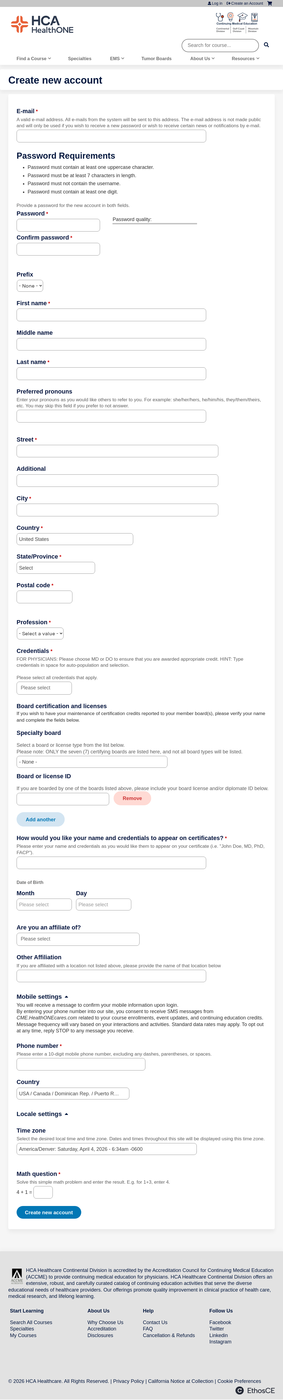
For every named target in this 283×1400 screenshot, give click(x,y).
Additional (31, 468)
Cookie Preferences (239, 1380)
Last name (31, 361)
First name (32, 303)
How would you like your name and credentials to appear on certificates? (120, 837)
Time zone (31, 1130)
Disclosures (100, 1335)
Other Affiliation (39, 957)
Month (26, 892)
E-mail (26, 111)
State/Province (37, 556)
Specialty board (39, 732)
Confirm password (43, 237)
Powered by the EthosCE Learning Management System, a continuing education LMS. (255, 1390)
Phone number (37, 1045)
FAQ (148, 1328)
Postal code (33, 585)
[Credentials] (39, 688)
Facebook (220, 1322)
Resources (243, 58)
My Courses (23, 1335)
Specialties (79, 58)
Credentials (33, 650)
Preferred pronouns (44, 391)
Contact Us (155, 1322)
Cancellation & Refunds (169, 1335)
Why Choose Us (106, 1322)
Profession (32, 622)
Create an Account (247, 3)
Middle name (35, 332)
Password (31, 213)
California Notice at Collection (180, 1380)
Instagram (220, 1341)
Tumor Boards (157, 58)
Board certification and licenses (62, 706)
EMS (115, 58)
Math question (37, 1173)
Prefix (25, 274)
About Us (200, 58)
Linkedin (218, 1335)
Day (81, 892)
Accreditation (102, 1328)
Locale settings (39, 1113)
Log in (217, 3)
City (22, 498)
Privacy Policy (128, 1380)
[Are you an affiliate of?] (39, 939)
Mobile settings (39, 996)
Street (25, 439)
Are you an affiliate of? (49, 927)
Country (28, 527)
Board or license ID (44, 776)
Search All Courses (31, 1322)
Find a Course (31, 58)
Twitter (216, 1328)
